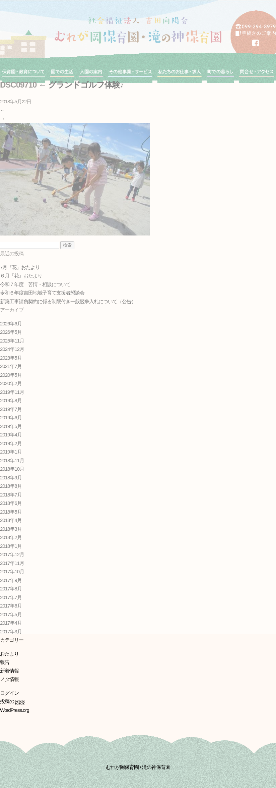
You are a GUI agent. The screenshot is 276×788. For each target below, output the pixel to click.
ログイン (9, 693)
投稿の (12, 701)
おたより (9, 653)
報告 (4, 662)
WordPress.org (14, 710)
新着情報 (9, 671)
